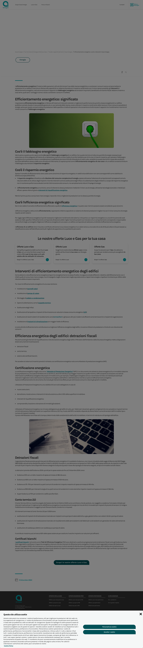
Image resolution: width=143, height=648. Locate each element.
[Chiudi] (141, 616)
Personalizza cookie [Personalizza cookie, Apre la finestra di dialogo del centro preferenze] (109, 628)
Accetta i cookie (109, 634)
